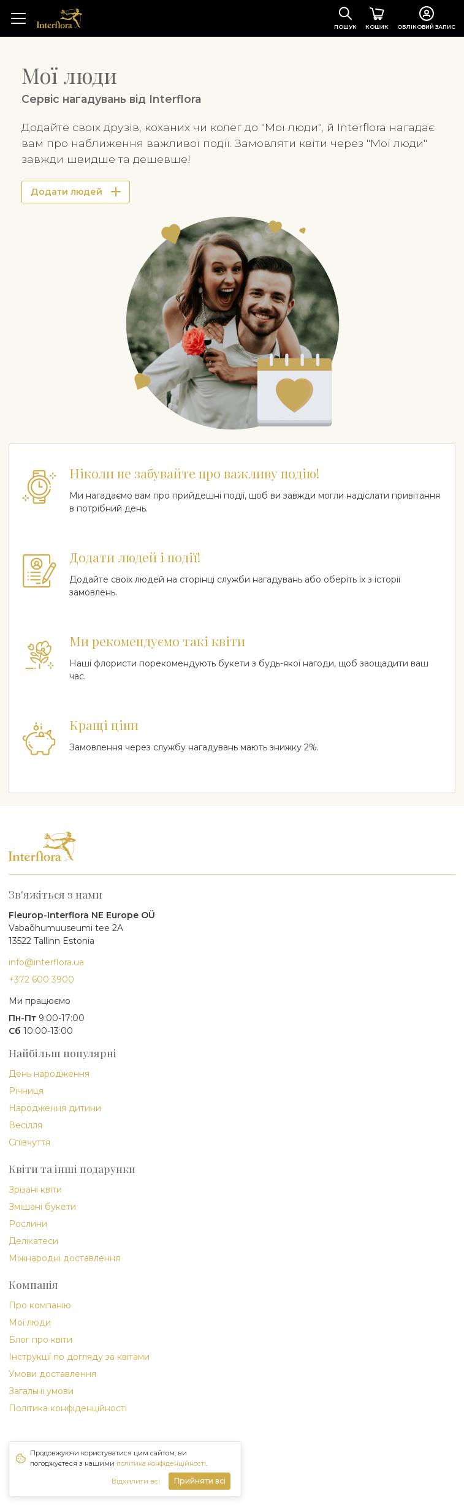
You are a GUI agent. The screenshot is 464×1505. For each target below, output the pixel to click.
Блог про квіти (40, 1339)
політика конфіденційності (161, 1463)
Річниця (26, 1090)
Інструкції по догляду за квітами (79, 1356)
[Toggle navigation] (18, 18)
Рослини (28, 1223)
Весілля (25, 1125)
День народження (49, 1073)
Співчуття (29, 1142)
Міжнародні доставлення (64, 1258)
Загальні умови (41, 1391)
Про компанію (40, 1305)
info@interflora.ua (46, 962)
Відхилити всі (136, 1481)
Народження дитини (55, 1108)
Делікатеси (33, 1241)
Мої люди (30, 1322)
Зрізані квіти (35, 1189)
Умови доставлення (52, 1373)
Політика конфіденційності (68, 1408)
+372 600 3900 (41, 979)
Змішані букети (42, 1206)
